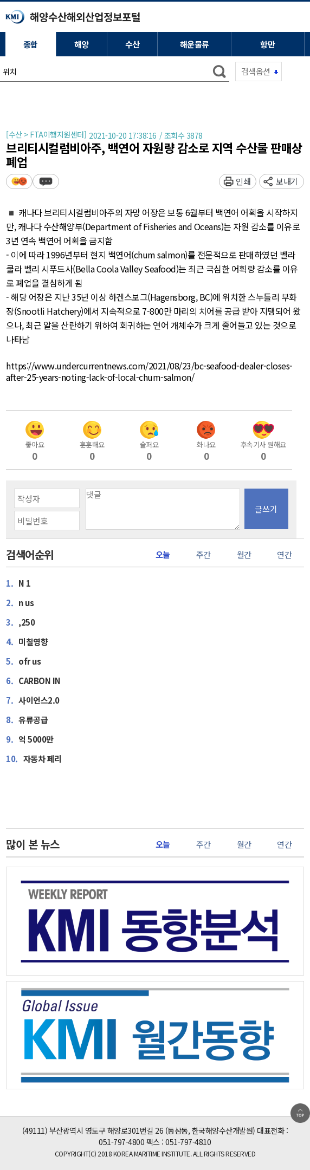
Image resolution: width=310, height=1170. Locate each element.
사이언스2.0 (33, 699)
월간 (244, 555)
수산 (132, 44)
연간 (284, 555)
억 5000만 (30, 738)
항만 (267, 44)
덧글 (45, 181)
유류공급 (27, 719)
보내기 (287, 181)
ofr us (23, 660)
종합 (30, 44)
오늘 (163, 555)
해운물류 (194, 44)
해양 (81, 44)
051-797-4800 (121, 1141)
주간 (203, 555)
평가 (19, 181)
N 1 (18, 582)
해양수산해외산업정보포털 (85, 16)
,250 (20, 621)
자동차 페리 (34, 758)
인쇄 (243, 181)
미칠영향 (27, 641)
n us (20, 602)
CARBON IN (33, 680)
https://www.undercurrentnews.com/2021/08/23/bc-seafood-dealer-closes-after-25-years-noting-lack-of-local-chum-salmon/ (149, 372)
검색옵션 (255, 71)
